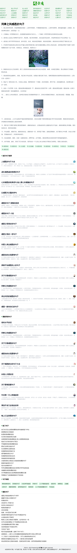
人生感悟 (14, 13)
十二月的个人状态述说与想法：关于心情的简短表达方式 (18, 536)
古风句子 (4, 487)
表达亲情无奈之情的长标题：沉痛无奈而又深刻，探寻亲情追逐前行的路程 (23, 541)
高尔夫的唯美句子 (6, 465)
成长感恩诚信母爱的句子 (10, 172)
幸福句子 (25, 17)
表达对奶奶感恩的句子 (9, 296)
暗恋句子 (69, 17)
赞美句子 (14, 11)
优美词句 (53, 484)
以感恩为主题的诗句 (9, 193)
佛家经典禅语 (12, 487)
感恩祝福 (47, 146)
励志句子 (36, 13)
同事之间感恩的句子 (9, 286)
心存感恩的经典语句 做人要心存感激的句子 (17, 182)
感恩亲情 (39, 146)
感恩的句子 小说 (7, 213)
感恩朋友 (5, 146)
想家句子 (47, 15)
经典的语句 (4, 500)
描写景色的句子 (22, 487)
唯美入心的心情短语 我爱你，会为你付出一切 (15, 520)
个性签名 (69, 15)
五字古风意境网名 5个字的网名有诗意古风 (14, 522)
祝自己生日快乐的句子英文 (9, 441)
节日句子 (3, 11)
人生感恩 (22, 146)
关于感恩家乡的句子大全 (10, 364)
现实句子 (25, 15)
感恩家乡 (71, 146)
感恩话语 (5, 149)
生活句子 (47, 8)
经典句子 (47, 11)
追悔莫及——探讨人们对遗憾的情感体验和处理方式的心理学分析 (21, 534)
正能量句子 (25, 11)
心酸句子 (58, 15)
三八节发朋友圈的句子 (41, 487)
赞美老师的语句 (6, 484)
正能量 (66, 484)
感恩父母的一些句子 (9, 234)
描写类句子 (3, 15)
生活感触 (30, 146)
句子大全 (69, 13)
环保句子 (35, 484)
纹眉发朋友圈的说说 (7, 434)
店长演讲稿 (4, 510)
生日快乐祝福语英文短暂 (8, 437)
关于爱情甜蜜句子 (8, 384)
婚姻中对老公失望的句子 (8, 498)
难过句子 (36, 17)
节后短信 (51, 487)
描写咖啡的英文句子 (7, 453)
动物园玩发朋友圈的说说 (8, 470)
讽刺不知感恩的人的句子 (10, 265)
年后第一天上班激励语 (9, 395)
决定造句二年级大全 (7, 503)
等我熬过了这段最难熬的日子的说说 (12, 475)
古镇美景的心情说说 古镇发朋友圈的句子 (13, 461)
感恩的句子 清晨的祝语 (10, 203)
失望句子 (69, 11)
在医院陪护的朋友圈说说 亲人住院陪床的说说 (15, 439)
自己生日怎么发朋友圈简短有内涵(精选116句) (15, 429)
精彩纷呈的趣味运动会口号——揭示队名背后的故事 (17, 539)
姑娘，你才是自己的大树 (8, 512)
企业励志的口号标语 (7, 517)
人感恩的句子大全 (8, 161)
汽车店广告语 (5, 529)
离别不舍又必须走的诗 (9, 405)
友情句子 (47, 17)
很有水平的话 (6, 322)
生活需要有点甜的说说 (8, 449)
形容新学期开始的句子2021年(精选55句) (13, 515)
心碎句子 (47, 13)
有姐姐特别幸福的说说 (8, 458)
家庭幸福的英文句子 (7, 463)
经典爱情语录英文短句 (8, 456)
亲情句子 (14, 17)
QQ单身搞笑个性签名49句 (9, 527)
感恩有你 (13, 146)
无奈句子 (58, 13)
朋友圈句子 (58, 8)
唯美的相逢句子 (6, 508)
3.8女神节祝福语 (26, 484)
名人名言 (25, 8)
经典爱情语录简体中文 (8, 451)
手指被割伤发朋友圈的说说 (9, 444)
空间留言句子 (16, 484)
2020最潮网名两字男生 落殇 (10, 524)
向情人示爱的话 (7, 374)
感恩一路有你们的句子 (9, 306)
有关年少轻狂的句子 (7, 505)
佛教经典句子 (37, 11)
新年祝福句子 (37, 8)
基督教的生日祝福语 (7, 432)
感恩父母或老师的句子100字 (10, 496)
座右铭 (35, 15)
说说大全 (69, 8)
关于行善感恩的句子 (9, 275)
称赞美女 (55, 146)
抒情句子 (14, 15)
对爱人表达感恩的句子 (9, 244)
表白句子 (3, 13)
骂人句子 (58, 11)
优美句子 (25, 13)
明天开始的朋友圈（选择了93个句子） (13, 532)
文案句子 (3, 17)
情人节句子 (14, 8)
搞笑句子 (3, 8)
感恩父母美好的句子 (9, 224)
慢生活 (63, 146)
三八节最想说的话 (44, 484)
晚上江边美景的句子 (9, 416)
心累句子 (58, 17)
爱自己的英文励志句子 (8, 446)
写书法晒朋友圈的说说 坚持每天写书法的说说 (15, 468)
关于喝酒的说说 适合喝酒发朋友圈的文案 (13, 473)
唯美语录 (31, 487)
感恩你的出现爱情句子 (9, 255)
